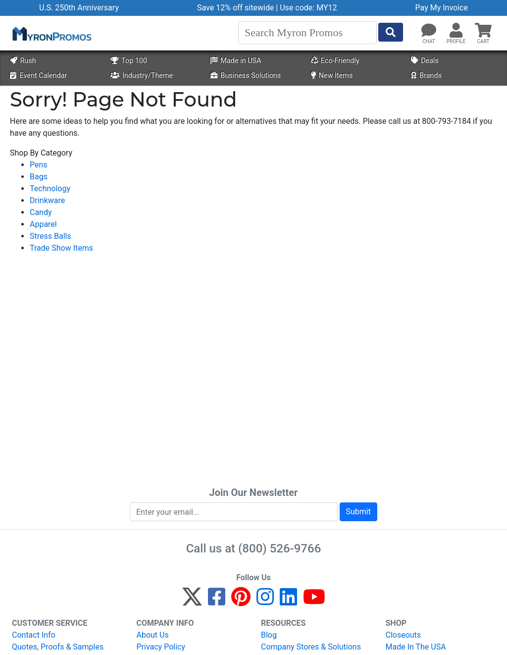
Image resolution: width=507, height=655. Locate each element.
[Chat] (429, 30)
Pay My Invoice (441, 7)
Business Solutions (245, 75)
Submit (358, 511)
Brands (426, 75)
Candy (41, 212)
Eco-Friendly (335, 60)
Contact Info (33, 635)
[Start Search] (390, 32)
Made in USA (235, 60)
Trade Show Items (61, 248)
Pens (39, 164)
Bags (39, 176)
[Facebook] (216, 601)
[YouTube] (314, 601)
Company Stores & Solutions (311, 647)
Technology (50, 188)
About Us (153, 635)
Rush (23, 60)
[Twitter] (192, 601)
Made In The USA (416, 647)
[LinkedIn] (288, 601)
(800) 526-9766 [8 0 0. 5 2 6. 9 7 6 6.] (279, 548)
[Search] (307, 32)
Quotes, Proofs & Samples (57, 647)
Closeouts (403, 635)
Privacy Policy (161, 647)
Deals (425, 60)
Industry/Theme (141, 75)
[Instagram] (265, 601)
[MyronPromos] (51, 33)
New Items (332, 75)
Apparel (43, 224)
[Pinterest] (241, 601)
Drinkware (47, 200)
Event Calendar (38, 75)
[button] (456, 30)
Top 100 (128, 60)
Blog (269, 635)
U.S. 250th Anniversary (79, 7)
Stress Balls (50, 236)
